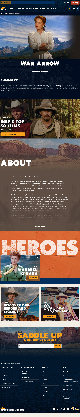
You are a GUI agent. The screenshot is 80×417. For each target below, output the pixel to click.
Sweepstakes (44, 9)
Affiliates (46, 395)
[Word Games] (71, 9)
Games (4, 384)
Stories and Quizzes (27, 386)
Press (45, 399)
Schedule (13, 9)
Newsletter (46, 376)
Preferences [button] (69, 414)
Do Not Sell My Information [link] (28, 415)
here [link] (15, 415)
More (53, 9)
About (44, 380)
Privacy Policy (66, 376)
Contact (45, 384)
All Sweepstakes (6, 392)
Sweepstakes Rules (68, 393)
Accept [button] (63, 414)
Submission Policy (67, 389)
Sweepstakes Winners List (8, 388)
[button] (78, 413)
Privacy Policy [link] (9, 414)
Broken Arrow (25, 382)
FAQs (44, 388)
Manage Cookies (67, 380)
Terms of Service (67, 397)
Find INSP (19, 9)
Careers (45, 392)
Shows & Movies (29, 9)
